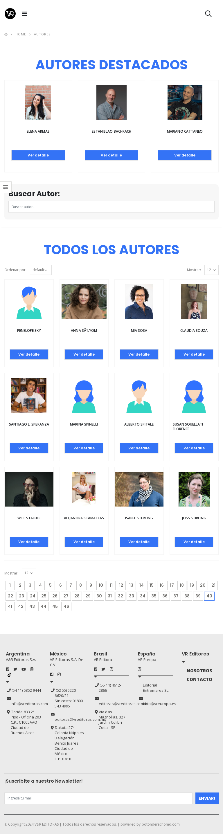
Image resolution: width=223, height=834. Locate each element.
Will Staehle (28, 518)
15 (152, 585)
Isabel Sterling (139, 518)
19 (192, 585)
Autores (42, 34)
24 (32, 596)
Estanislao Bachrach (111, 131)
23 (21, 596)
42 (21, 606)
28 (77, 596)
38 (187, 596)
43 (32, 606)
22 (10, 596)
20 (203, 585)
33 (131, 596)
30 (99, 596)
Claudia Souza (194, 330)
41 (10, 606)
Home (20, 34)
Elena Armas (38, 131)
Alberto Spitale (139, 424)
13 (131, 585)
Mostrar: (194, 269)
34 (142, 596)
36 (165, 596)
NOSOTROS (199, 670)
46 (66, 606)
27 (66, 596)
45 (55, 606)
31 (110, 596)
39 (198, 596)
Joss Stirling (194, 518)
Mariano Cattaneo (185, 131)
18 (182, 585)
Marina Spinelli (84, 424)
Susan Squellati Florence (188, 426)
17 (172, 585)
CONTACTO (199, 679)
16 (162, 585)
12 (121, 585)
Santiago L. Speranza (29, 424)
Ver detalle (38, 155)
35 (154, 596)
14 (141, 585)
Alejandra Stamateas (84, 518)
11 (111, 585)
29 (88, 596)
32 (120, 596)
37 (176, 596)
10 (101, 585)
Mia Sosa (139, 330)
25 (43, 596)
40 (210, 595)
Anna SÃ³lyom (84, 330)
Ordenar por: (15, 269)
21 (213, 585)
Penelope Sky (29, 330)
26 (54, 596)
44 (43, 606)
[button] (208, 15)
